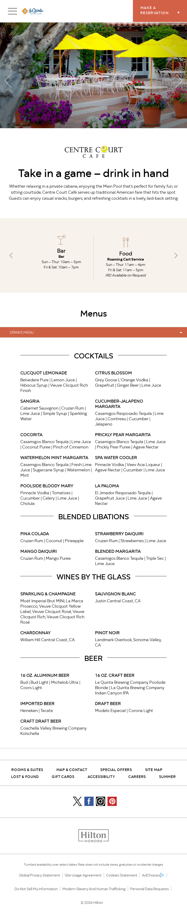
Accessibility (101, 776)
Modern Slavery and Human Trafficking (94, 888)
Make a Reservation (163, 10)
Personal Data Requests (149, 888)
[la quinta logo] (33, 11)
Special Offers (116, 769)
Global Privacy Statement (39, 875)
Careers (137, 776)
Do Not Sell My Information (36, 888)
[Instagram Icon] (100, 801)
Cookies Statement (121, 875)
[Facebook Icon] (89, 801)
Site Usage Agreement (83, 875)
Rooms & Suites (27, 769)
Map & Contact (71, 769)
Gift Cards (63, 776)
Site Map (153, 769)
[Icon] (77, 801)
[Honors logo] (93, 836)
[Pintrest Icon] (112, 801)
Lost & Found (25, 776)
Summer (167, 776)
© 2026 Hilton (92, 902)
